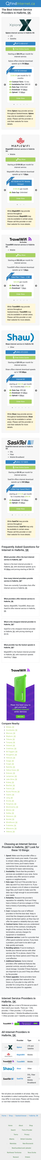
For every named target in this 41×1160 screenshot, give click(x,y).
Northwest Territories (14, 1152)
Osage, (10, 761)
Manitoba (13, 1143)
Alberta (11, 1139)
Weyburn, (11, 736)
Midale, (10, 727)
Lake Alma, (11, 779)
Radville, (10, 767)
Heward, (10, 745)
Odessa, (10, 832)
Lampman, (11, 776)
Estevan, (10, 773)
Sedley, (10, 813)
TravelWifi (18, 1062)
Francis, (10, 788)
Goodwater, (11, 730)
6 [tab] (29, 408)
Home (10, 1125)
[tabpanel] (20, 85)
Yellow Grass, (12, 770)
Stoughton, (11, 755)
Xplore (16, 1047)
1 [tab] (14, 104)
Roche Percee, (13, 792)
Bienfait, (10, 785)
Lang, (9, 798)
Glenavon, (11, 816)
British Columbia (26, 1139)
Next (36, 85)
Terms (16, 1134)
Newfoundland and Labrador (21, 1148)
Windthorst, (11, 822)
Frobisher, (11, 825)
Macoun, (10, 733)
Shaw (16, 1069)
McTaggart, (11, 752)
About (21, 1125)
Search (13, 1130)
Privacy (26, 1134)
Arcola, (10, 801)
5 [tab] (27, 104)
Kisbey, (10, 782)
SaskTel (17, 1079)
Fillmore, (10, 758)
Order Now (20, 98)
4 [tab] (24, 104)
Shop (31, 1125)
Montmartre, (12, 807)
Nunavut (16, 1157)
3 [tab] (20, 104)
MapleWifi (18, 1055)
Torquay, (10, 742)
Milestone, (11, 828)
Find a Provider (27, 1130)
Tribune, (10, 739)
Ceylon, (10, 795)
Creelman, (11, 749)
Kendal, (10, 819)
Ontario (27, 1157)
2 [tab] (17, 104)
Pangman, (11, 804)
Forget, (10, 764)
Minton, (10, 810)
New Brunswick (28, 1143)
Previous (5, 85)
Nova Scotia (32, 1152)
